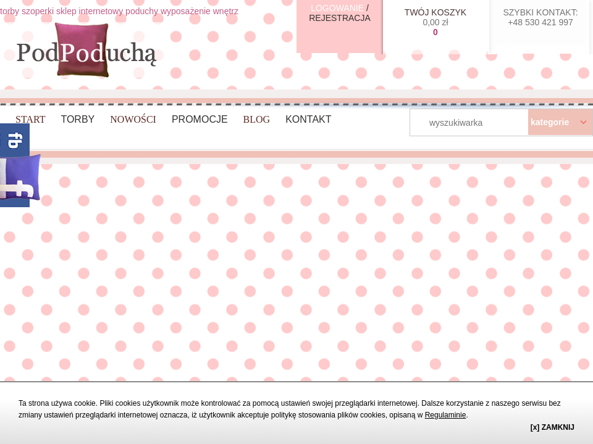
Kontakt (308, 119)
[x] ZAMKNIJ (552, 427)
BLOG (257, 119)
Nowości (133, 119)
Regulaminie (445, 415)
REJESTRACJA (340, 18)
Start (30, 119)
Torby (78, 119)
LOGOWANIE (337, 8)
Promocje (200, 119)
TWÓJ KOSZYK (435, 12)
